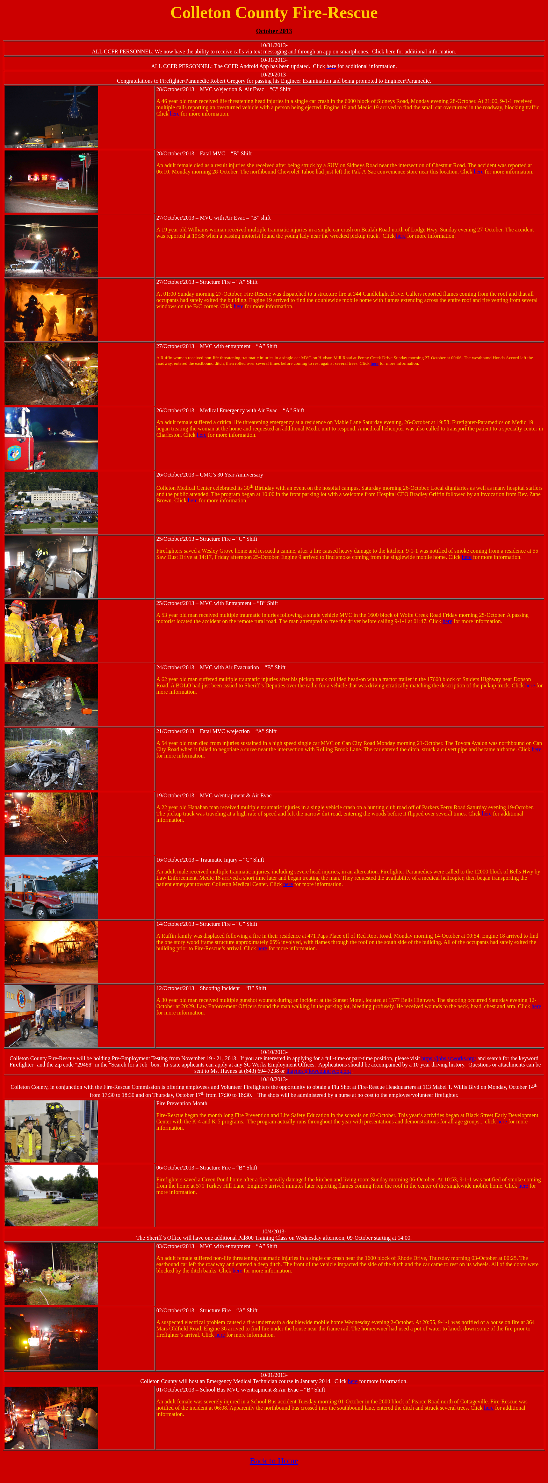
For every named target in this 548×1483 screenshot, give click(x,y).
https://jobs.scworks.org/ (448, 1058)
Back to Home (274, 1460)
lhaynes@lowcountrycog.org (318, 1071)
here (175, 114)
